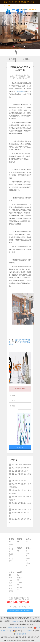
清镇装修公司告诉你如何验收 (20, 465)
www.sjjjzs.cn (16, 622)
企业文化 (11, 551)
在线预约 (33, 9)
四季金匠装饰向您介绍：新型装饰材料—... (20, 491)
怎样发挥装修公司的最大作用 (20, 510)
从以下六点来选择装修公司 (19, 468)
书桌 (10, 589)
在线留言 (19, 589)
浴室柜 (11, 592)
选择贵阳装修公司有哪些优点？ (19, 514)
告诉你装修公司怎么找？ (18, 471)
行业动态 (28, 555)
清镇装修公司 (20, 92)
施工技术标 (11, 560)
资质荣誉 (11, 556)
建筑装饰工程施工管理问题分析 (20, 520)
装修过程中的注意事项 (17, 481)
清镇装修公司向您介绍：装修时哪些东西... (20, 485)
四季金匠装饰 (12, 628)
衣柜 (10, 581)
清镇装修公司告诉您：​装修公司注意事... (20, 498)
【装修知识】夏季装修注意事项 (20, 475)
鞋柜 (10, 584)
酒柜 (10, 586)
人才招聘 (19, 584)
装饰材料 (28, 565)
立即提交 (20, 447)
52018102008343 (28, 631)
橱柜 (10, 578)
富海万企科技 (21, 634)
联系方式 (19, 579)
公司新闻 (28, 560)
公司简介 (11, 546)
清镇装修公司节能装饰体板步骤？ (20, 504)
